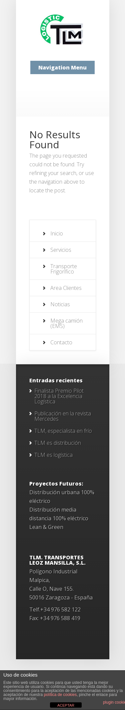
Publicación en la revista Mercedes (62, 416)
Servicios (60, 249)
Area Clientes (66, 288)
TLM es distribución (57, 443)
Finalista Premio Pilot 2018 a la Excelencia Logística (59, 396)
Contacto (61, 342)
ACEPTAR (65, 705)
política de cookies (60, 694)
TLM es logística (53, 455)
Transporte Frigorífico (63, 268)
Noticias (60, 304)
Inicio (56, 233)
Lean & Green (46, 527)
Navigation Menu (62, 67)
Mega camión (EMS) (66, 323)
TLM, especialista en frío (63, 430)
